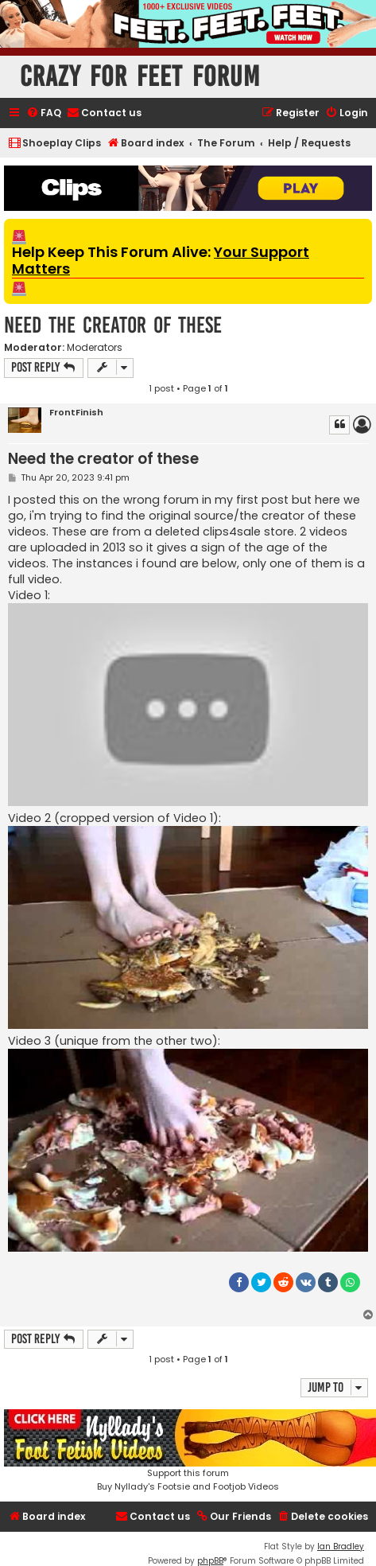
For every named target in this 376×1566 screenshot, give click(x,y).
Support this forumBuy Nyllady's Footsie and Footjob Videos (188, 1451)
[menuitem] (43, 113)
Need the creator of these (113, 325)
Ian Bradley (340, 1546)
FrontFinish (76, 412)
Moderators (94, 347)
